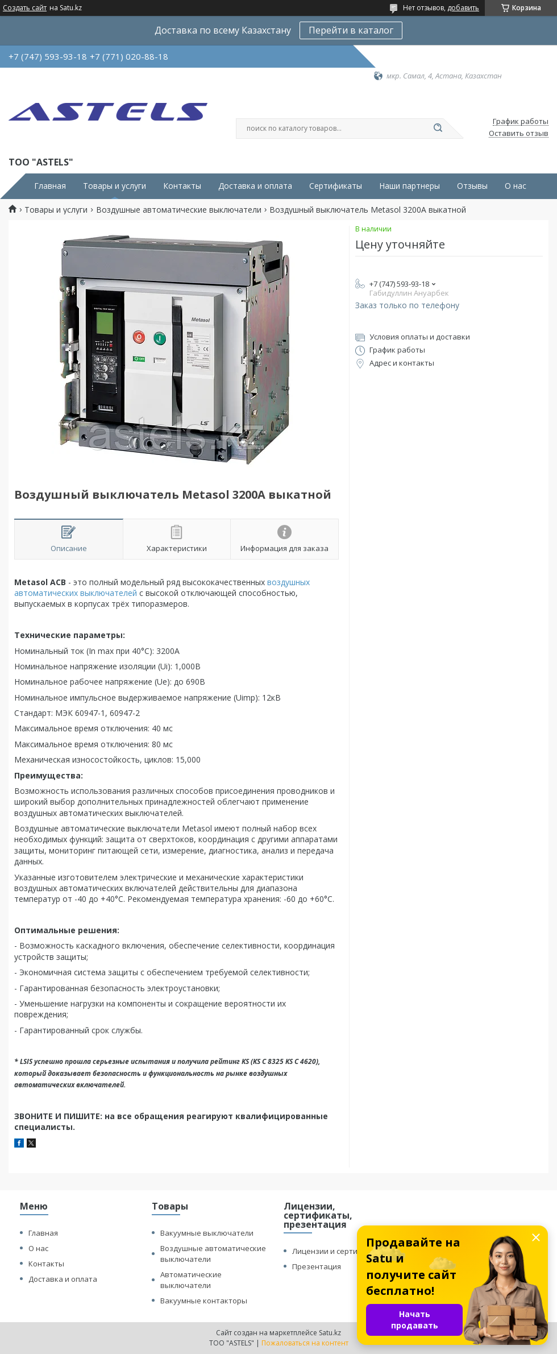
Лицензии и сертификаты (338, 1251)
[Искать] (437, 128)
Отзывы (472, 186)
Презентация (316, 1266)
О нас (515, 186)
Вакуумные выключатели (206, 1233)
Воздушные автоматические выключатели (178, 210)
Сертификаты (335, 186)
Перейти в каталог (351, 30)
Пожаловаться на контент (304, 1343)
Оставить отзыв (518, 134)
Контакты (182, 186)
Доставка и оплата (255, 186)
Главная (50, 186)
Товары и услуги (114, 186)
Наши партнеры (409, 186)
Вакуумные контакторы (203, 1300)
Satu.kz (330, 1333)
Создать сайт (25, 8)
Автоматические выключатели (191, 1279)
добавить (463, 8)
